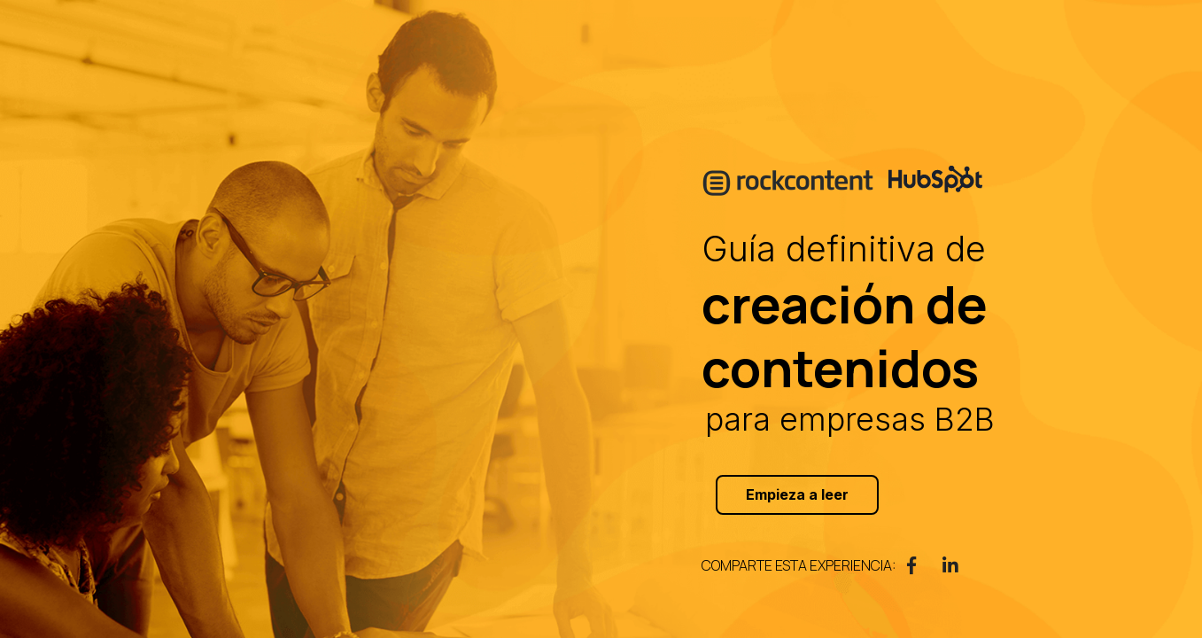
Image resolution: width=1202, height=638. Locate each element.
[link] (911, 565)
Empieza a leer (797, 494)
